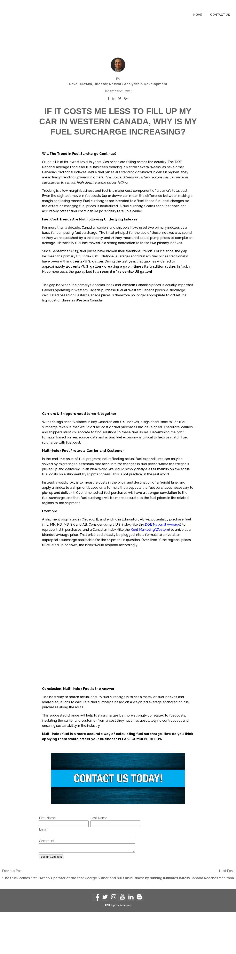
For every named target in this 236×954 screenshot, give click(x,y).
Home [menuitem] (197, 14)
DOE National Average (162, 565)
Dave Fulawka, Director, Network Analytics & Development (118, 60)
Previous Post (12, 913)
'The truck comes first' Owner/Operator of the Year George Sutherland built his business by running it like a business (96, 920)
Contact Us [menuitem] (220, 14)
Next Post (226, 913)
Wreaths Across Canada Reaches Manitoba (199, 920)
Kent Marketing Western (150, 570)
